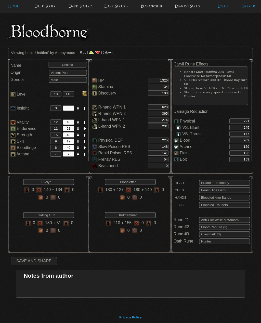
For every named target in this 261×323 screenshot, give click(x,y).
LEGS (179, 205)
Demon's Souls (187, 6)
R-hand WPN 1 (112, 107)
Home (13, 6)
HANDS (180, 197)
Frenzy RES (109, 159)
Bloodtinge (23, 147)
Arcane (19, 154)
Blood (185, 140)
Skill (17, 141)
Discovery (107, 93)
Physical (187, 121)
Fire (183, 153)
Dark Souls (44, 6)
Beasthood (108, 166)
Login (223, 6)
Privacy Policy (130, 317)
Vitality (19, 122)
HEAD (179, 183)
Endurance (23, 128)
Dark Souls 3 (115, 6)
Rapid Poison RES (115, 153)
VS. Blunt (187, 127)
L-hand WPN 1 (111, 120)
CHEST (180, 190)
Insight (19, 108)
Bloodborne (151, 6)
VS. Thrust (189, 134)
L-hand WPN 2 (111, 126)
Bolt (183, 159)
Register (248, 6)
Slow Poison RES (114, 146)
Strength (21, 135)
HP (101, 80)
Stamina (105, 87)
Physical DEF (110, 140)
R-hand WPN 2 (112, 113)
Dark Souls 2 (80, 6)
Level (18, 94)
